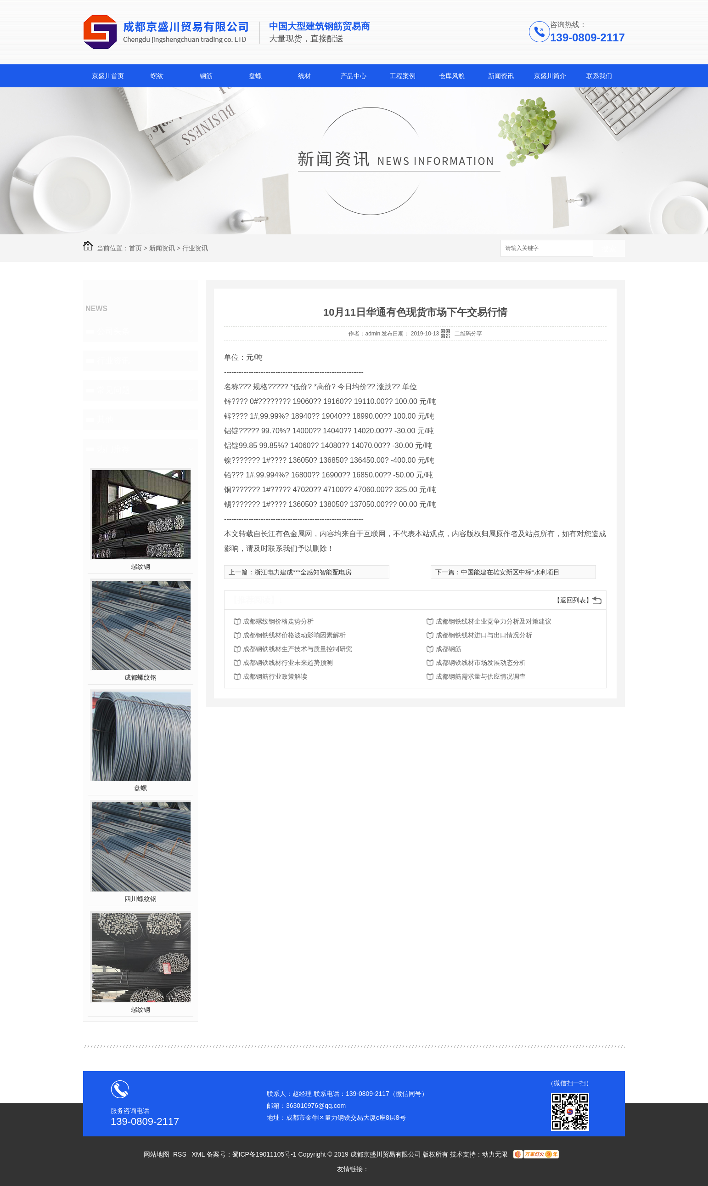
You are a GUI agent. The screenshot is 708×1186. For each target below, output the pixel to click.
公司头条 (113, 331)
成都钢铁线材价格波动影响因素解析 (294, 635)
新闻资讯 (501, 75)
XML (198, 1154)
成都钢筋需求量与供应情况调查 (481, 676)
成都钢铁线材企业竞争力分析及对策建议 (493, 621)
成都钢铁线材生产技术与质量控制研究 (297, 649)
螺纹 (157, 75)
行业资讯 (195, 248)
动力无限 (495, 1154)
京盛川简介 (550, 75)
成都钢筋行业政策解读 (275, 676)
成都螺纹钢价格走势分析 (278, 621)
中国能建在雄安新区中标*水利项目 (510, 572)
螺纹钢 (140, 566)
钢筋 (206, 75)
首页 (135, 248)
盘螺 (255, 75)
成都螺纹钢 (140, 677)
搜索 (608, 249)
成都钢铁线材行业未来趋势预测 (288, 662)
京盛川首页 (108, 75)
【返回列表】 (573, 600)
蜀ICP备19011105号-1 (264, 1154)
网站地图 (156, 1154)
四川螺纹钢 (140, 898)
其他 (105, 419)
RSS (180, 1154)
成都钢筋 (448, 649)
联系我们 (599, 75)
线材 (304, 75)
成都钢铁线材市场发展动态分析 (481, 662)
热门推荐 (113, 449)
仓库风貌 (452, 75)
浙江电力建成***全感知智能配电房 (303, 572)
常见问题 (113, 390)
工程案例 (403, 75)
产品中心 (353, 75)
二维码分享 (468, 333)
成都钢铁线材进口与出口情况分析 (484, 635)
